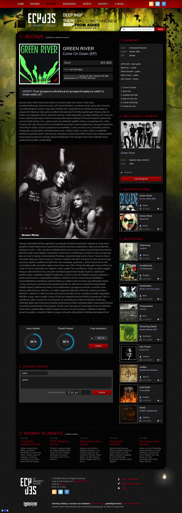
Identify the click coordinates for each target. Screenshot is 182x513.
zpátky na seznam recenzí (57, 37)
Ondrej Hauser (80, 481)
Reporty (103, 3)
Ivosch (63, 484)
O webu (119, 3)
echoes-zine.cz (98, 503)
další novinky (72, 434)
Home (21, 3)
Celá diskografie (141, 179)
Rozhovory (69, 3)
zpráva (66, 383)
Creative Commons (131, 503)
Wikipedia (128, 172)
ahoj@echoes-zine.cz (132, 483)
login (124, 488)
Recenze (51, 3)
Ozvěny (87, 3)
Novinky (35, 3)
